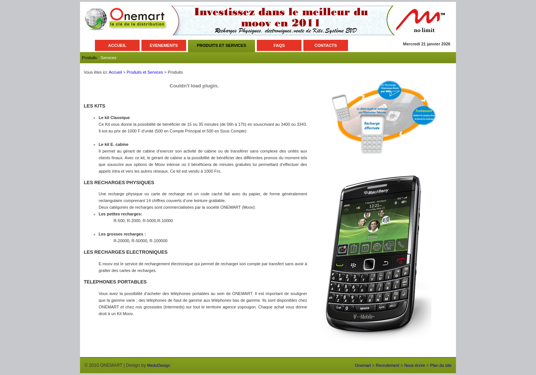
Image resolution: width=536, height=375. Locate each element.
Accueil (115, 72)
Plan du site (441, 365)
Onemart (363, 365)
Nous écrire (414, 365)
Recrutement (387, 365)
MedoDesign (158, 365)
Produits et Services (145, 72)
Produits (89, 57)
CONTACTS (326, 45)
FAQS (279, 45)
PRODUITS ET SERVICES (221, 45)
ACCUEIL (117, 45)
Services (108, 57)
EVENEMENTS (164, 45)
